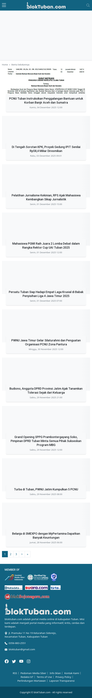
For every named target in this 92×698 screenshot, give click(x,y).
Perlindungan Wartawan (31, 681)
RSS (15, 673)
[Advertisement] (46, 35)
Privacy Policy (63, 677)
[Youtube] (21, 661)
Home (5, 64)
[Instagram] (29, 661)
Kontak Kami (71, 673)
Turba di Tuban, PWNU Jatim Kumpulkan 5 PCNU (46, 489)
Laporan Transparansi (62, 681)
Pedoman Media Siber (33, 673)
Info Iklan (55, 673)
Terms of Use (44, 677)
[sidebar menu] (4, 5)
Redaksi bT (27, 677)
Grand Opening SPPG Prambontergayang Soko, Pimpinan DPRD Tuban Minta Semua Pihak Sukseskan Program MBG (46, 441)
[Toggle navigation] (88, 5)
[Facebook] (7, 661)
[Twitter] (14, 661)
